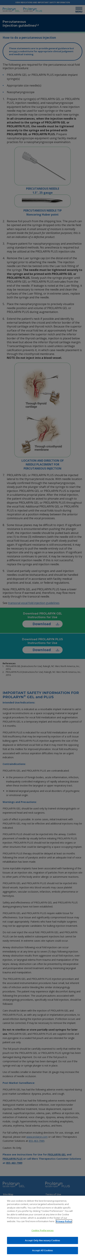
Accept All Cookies (42, 1250)
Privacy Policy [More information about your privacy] (64, 1221)
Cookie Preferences (42, 1230)
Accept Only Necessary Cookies (42, 1240)
